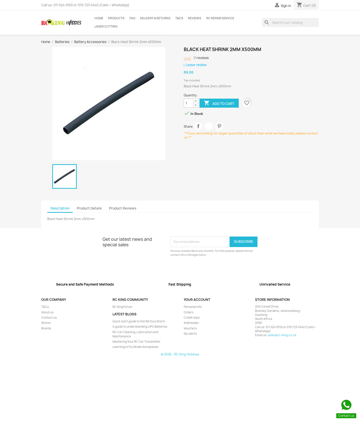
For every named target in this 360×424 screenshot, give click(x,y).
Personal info (193, 307)
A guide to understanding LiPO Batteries (139, 327)
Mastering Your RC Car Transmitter (136, 342)
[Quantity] (189, 103)
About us (47, 312)
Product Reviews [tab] (122, 208)
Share (198, 126)
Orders (189, 312)
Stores (45, 323)
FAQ (132, 18)
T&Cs (179, 18)
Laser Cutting (106, 27)
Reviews (194, 18)
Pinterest (219, 126)
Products (116, 18)
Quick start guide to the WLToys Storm (138, 321)
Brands (46, 328)
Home (98, 18)
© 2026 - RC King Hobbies (180, 354)
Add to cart (219, 103)
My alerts (190, 334)
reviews (201, 58)
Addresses (191, 323)
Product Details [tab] (89, 208)
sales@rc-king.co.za (282, 335)
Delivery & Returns (155, 18)
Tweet (209, 126)
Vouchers (190, 328)
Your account (197, 299)
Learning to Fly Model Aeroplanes (135, 347)
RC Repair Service (220, 18)
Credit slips (192, 318)
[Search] (290, 22)
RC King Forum (122, 307)
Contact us (49, 318)
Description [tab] (60, 208)
